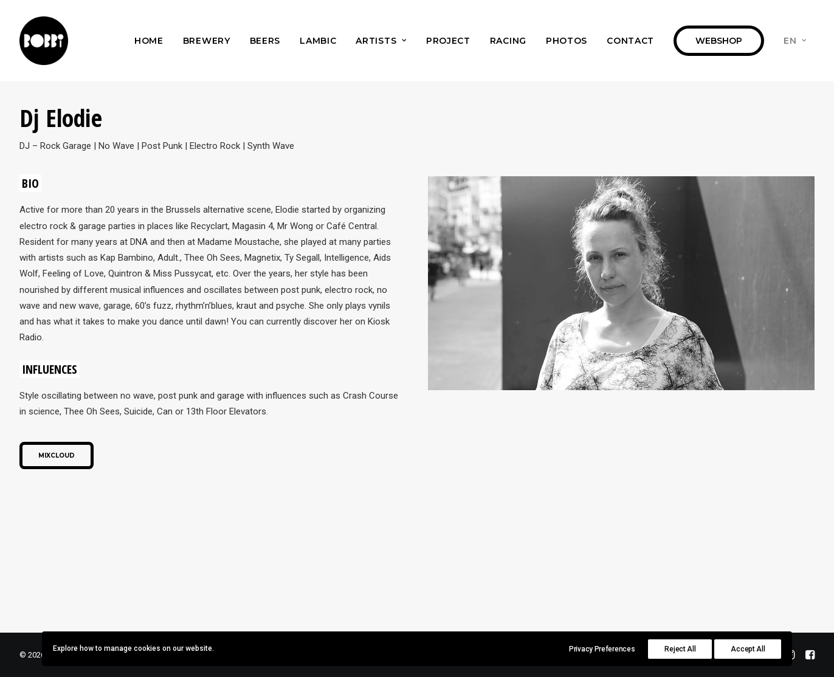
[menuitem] (149, 40)
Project (448, 40)
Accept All (748, 649)
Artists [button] (381, 40)
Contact (630, 40)
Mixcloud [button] (56, 455)
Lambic (318, 40)
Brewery (206, 40)
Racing (508, 40)
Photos (566, 40)
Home (149, 40)
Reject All (679, 649)
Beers (265, 40)
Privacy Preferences (602, 649)
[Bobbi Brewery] (43, 40)
